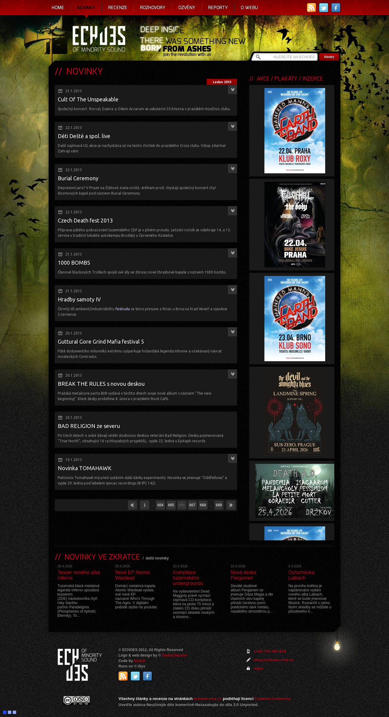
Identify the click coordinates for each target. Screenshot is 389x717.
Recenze (117, 8)
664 (160, 505)
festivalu (122, 309)
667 (192, 505)
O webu (249, 8)
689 (219, 505)
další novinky (157, 558)
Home (58, 8)
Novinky (86, 8)
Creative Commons (273, 698)
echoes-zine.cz (208, 698)
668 (203, 505)
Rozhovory (153, 8)
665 (171, 505)
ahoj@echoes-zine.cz (274, 660)
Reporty (218, 8)
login (258, 668)
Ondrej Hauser (174, 655)
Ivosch (140, 661)
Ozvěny (186, 8)
